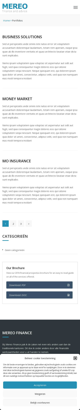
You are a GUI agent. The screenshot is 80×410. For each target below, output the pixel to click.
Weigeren (40, 393)
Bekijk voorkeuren (40, 402)
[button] (75, 358)
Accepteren (40, 385)
